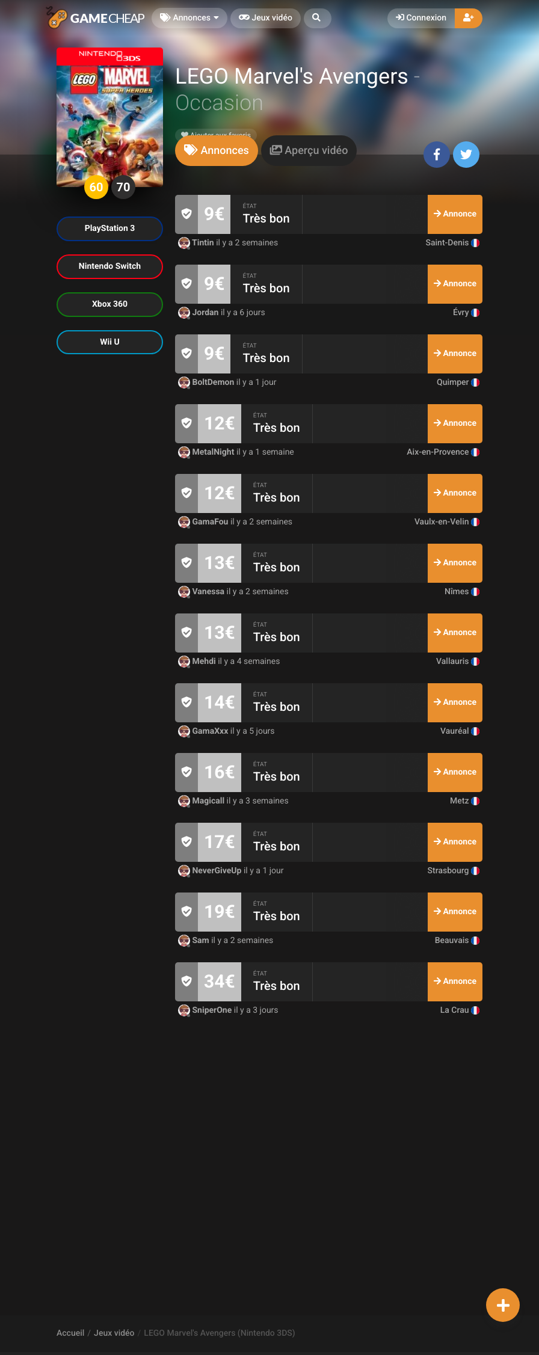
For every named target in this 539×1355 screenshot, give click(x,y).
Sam (194, 940)
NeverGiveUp (211, 871)
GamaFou (204, 522)
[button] (317, 18)
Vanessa (202, 592)
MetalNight (207, 452)
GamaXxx (204, 731)
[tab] (216, 150)
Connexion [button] (421, 18)
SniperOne (206, 1010)
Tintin (197, 243)
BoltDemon (207, 382)
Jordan (199, 313)
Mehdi (198, 661)
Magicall (202, 801)
